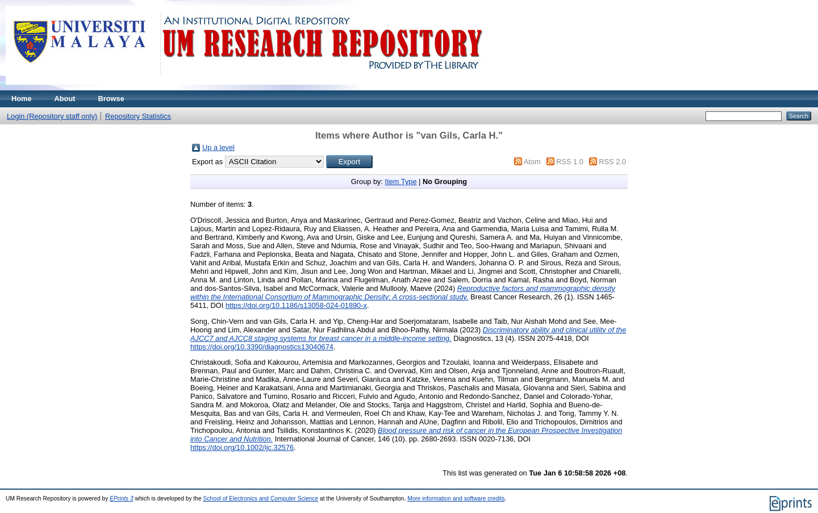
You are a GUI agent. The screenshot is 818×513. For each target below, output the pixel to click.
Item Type (401, 181)
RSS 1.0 (569, 161)
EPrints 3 (121, 498)
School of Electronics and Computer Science (261, 498)
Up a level (218, 147)
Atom (532, 161)
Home (21, 98)
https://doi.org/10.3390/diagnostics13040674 (261, 347)
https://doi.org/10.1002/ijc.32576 (242, 447)
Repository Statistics (138, 116)
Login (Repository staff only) (52, 116)
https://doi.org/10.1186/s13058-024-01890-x (296, 305)
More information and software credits (455, 498)
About (65, 98)
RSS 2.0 (612, 161)
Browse (111, 98)
